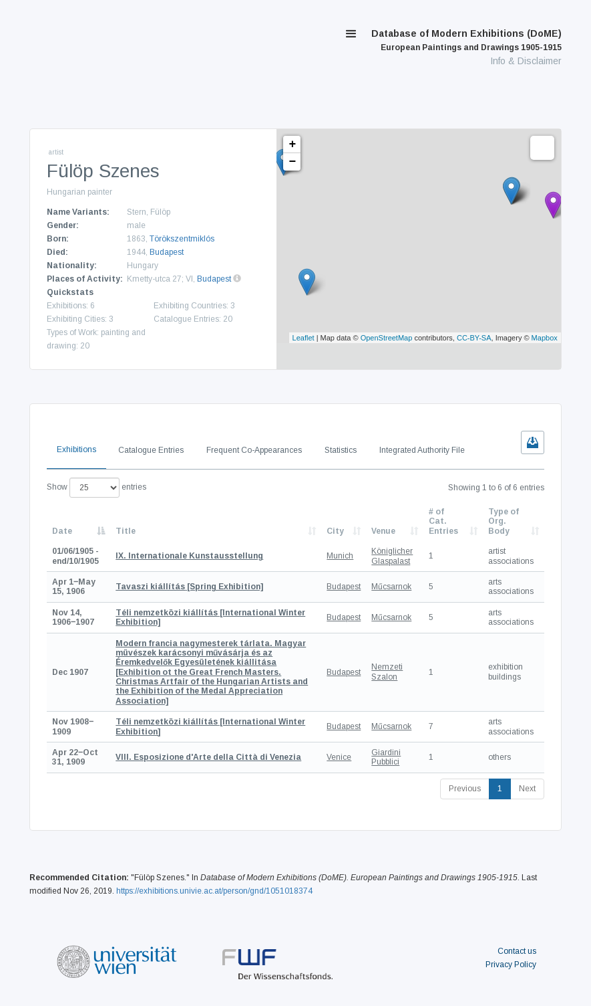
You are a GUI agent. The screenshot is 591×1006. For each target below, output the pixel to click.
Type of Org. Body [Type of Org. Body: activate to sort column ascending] (503, 521)
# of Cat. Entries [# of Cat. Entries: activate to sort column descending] (443, 521)
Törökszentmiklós (182, 238)
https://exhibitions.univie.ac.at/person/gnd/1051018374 (214, 891)
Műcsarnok (391, 586)
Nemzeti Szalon (387, 671)
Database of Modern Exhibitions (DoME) (466, 40)
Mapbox (545, 338)
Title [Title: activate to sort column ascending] (126, 531)
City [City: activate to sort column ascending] (335, 531)
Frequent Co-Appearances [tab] (254, 450)
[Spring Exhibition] (189, 586)
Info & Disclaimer (526, 61)
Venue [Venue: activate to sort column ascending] (383, 531)
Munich (340, 556)
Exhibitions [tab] (76, 449)
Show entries (96, 488)
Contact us (517, 951)
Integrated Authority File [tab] (422, 450)
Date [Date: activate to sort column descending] (62, 531)
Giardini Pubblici (386, 757)
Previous (465, 788)
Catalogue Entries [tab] (151, 450)
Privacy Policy (510, 964)
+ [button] (292, 144)
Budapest (167, 252)
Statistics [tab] (341, 450)
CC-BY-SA (474, 338)
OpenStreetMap (387, 338)
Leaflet (303, 338)
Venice (339, 757)
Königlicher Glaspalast (392, 555)
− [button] (292, 162)
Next (527, 788)
